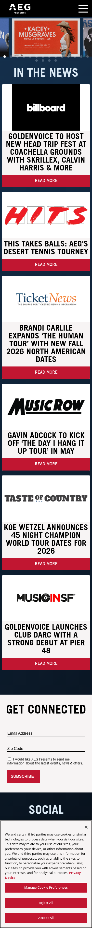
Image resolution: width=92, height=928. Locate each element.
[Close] (86, 827)
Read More (46, 181)
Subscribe (23, 776)
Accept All (46, 917)
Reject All (46, 902)
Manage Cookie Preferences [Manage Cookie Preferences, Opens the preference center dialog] (46, 887)
